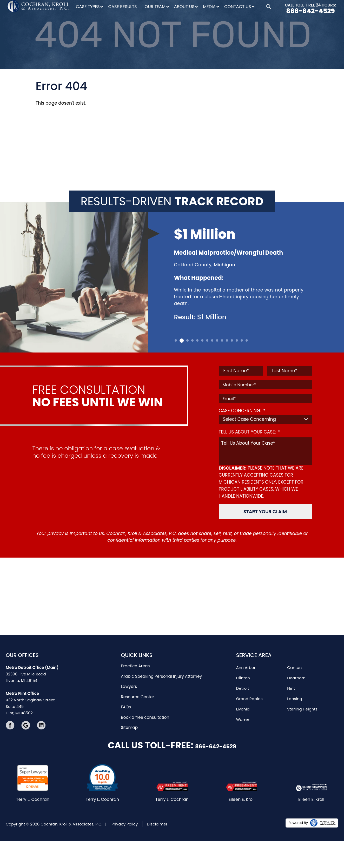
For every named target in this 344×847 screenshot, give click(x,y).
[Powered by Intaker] (299, 836)
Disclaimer (157, 829)
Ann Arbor (245, 665)
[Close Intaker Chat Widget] (327, 681)
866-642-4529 (310, 11)
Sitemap (129, 726)
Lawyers (128, 685)
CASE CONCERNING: (242, 411)
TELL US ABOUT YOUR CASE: (249, 432)
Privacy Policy (124, 829)
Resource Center (137, 695)
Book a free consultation (144, 716)
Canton (294, 665)
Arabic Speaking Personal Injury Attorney (160, 674)
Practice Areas (135, 664)
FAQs (125, 706)
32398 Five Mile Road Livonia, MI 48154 (32, 672)
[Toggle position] (316, 681)
